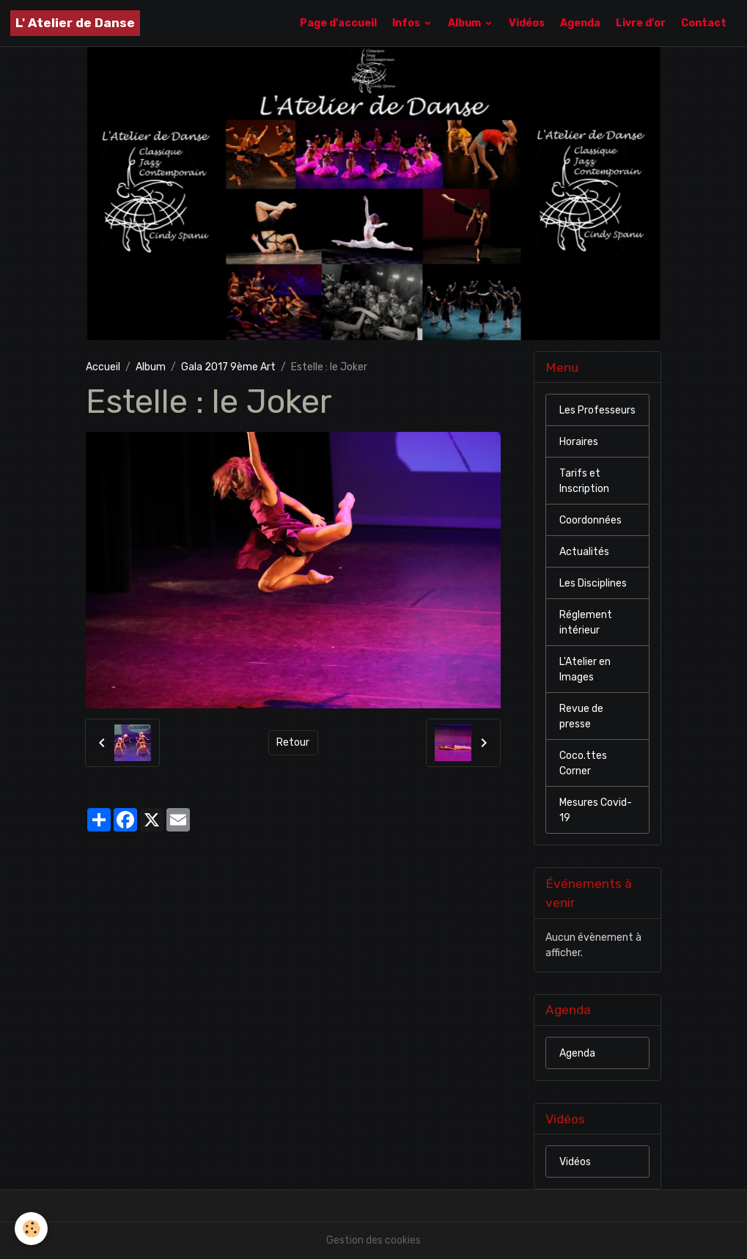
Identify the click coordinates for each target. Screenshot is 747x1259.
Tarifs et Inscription (584, 481)
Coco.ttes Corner (583, 763)
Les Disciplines (593, 583)
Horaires (578, 442)
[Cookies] (31, 1228)
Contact (703, 23)
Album (465, 23)
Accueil (103, 367)
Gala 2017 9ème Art (228, 367)
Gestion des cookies (373, 1240)
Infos (407, 23)
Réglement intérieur (585, 622)
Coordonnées (590, 520)
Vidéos (527, 23)
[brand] (75, 23)
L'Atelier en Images (585, 669)
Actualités (584, 552)
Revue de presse (581, 716)
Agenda (580, 23)
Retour (292, 742)
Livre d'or (641, 23)
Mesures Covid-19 (595, 810)
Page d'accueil (338, 23)
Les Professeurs (597, 410)
